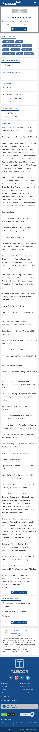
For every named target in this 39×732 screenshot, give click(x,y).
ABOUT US (4, 722)
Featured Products (27, 693)
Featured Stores (26, 689)
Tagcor (5, 693)
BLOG (24, 724)
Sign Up (4, 686)
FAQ (4, 724)
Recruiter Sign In (7, 696)
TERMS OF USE (15, 722)
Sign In (3, 689)
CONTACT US (13, 724)
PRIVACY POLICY (30, 722)
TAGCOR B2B (25, 686)
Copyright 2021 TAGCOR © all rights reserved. (19, 729)
